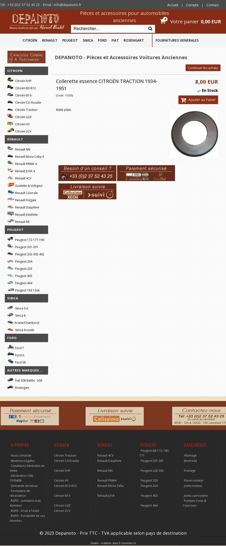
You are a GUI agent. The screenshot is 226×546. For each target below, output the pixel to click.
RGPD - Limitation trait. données (25, 503)
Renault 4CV (19, 177)
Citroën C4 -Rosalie (24, 102)
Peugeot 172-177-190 (25, 239)
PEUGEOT (70, 40)
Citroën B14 (19, 94)
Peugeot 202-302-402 (25, 253)
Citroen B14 (62, 496)
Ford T (15, 347)
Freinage (190, 471)
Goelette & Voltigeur (25, 185)
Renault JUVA (106, 496)
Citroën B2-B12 (21, 87)
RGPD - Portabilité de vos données (27, 518)
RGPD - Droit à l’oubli (25, 511)
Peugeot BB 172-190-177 (154, 453)
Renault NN (18, 148)
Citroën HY (18, 123)
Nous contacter (21, 455)
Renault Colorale (22, 192)
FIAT (115, 40)
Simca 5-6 (17, 307)
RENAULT (49, 40)
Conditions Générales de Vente (27, 468)
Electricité (190, 461)
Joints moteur (193, 486)
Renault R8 (18, 221)
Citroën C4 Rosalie (66, 461)
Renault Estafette (22, 214)
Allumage (190, 455)
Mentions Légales (22, 461)
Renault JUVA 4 (21, 170)
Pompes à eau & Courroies (194, 503)
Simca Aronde (20, 329)
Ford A (15, 354)
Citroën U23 (19, 116)
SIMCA (88, 40)
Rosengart (18, 387)
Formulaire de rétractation (20, 493)
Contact (213, 5)
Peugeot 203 (19, 268)
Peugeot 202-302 (152, 471)
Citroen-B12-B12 (65, 486)
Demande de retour (24, 486)
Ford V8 (16, 361)
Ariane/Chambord (23, 322)
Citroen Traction (65, 455)
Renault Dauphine (23, 206)
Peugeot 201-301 (22, 246)
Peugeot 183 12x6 (23, 289)
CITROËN (30, 40)
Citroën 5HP (19, 80)
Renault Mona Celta (110, 486)
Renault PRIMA (107, 480)
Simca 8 (16, 315)
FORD (102, 40)
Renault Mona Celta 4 (25, 156)
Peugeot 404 (19, 282)
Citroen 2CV (62, 511)
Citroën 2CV (19, 130)
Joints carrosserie (196, 496)
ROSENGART (134, 40)
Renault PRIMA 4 (22, 163)
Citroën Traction (22, 109)
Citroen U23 (62, 505)
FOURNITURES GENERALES (177, 40)
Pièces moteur (193, 480)
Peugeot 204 (19, 261)
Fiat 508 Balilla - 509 (24, 380)
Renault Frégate (21, 199)
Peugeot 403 (19, 275)
